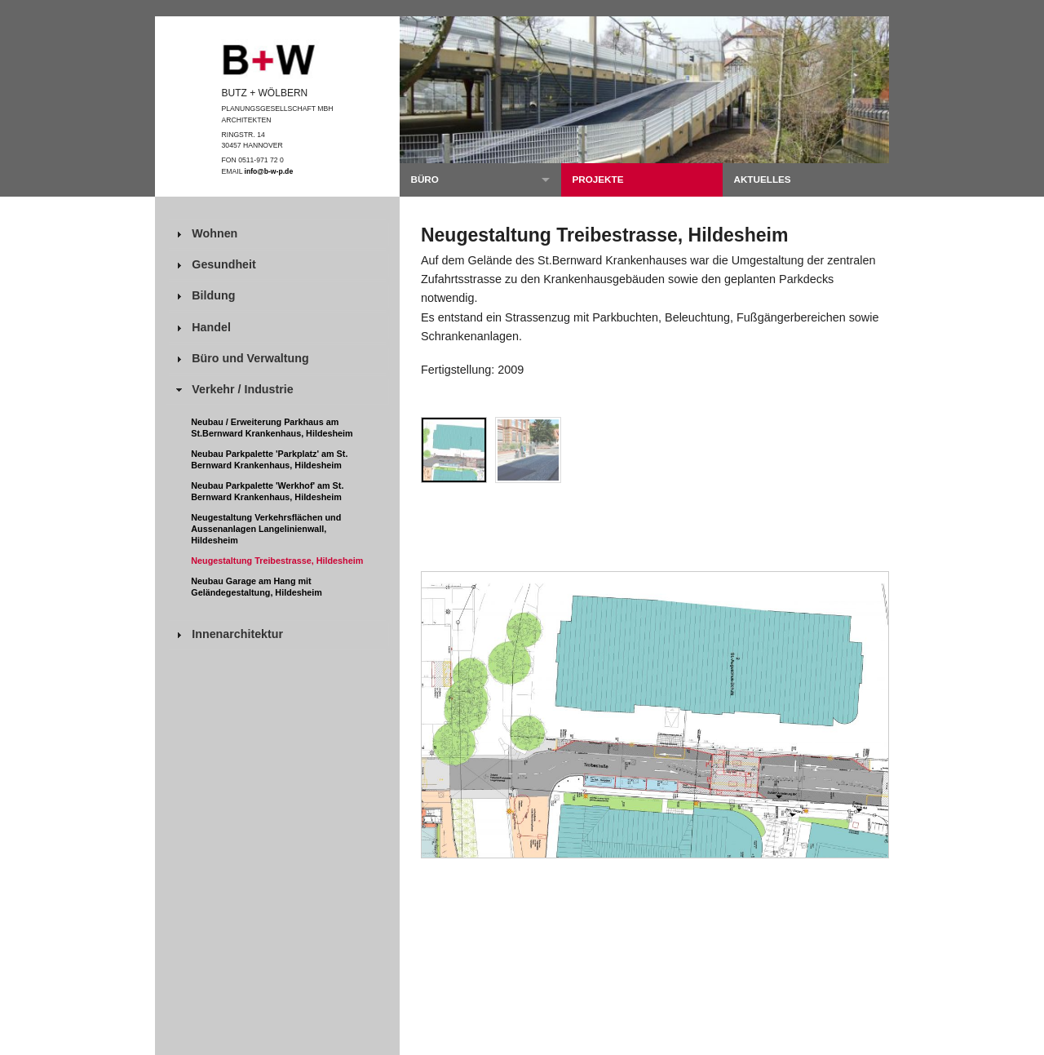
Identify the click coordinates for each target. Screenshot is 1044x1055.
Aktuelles (761, 179)
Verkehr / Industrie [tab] (233, 390)
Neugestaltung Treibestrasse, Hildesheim (277, 560)
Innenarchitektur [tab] (227, 634)
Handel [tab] (201, 328)
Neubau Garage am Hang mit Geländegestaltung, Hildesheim (256, 586)
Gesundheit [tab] (214, 265)
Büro (424, 179)
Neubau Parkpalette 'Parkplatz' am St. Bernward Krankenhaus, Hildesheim (269, 459)
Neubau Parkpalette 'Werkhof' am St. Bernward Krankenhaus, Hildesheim (267, 491)
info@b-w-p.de (269, 171)
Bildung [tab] (203, 296)
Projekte (597, 179)
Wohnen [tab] (204, 234)
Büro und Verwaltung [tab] (240, 359)
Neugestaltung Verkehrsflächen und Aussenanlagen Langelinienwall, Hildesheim (266, 528)
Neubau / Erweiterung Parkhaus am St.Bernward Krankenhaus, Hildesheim (271, 427)
